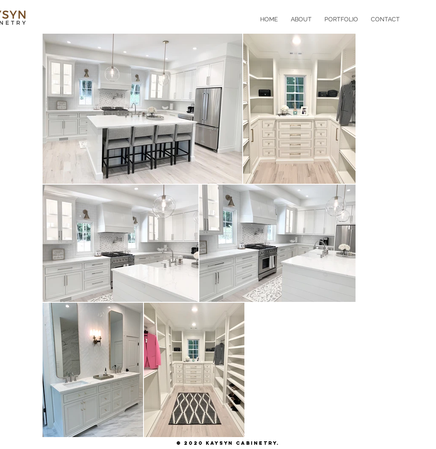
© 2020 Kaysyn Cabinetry (226, 443)
